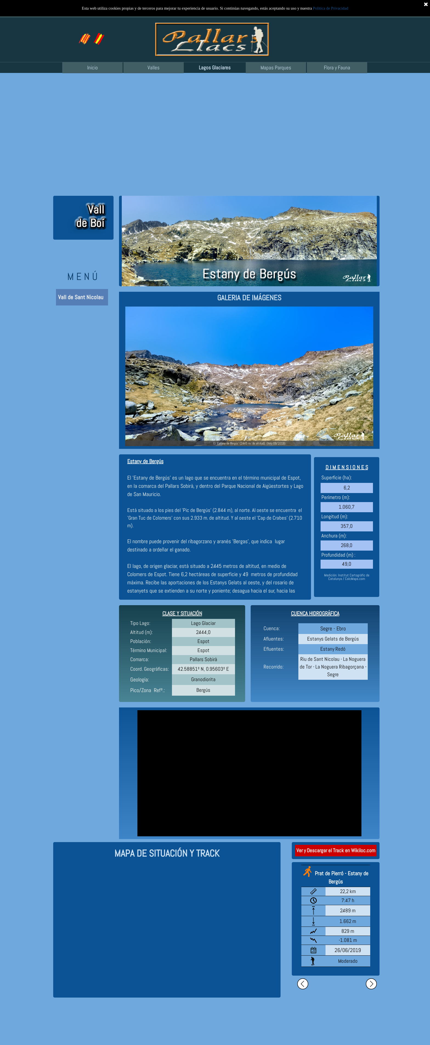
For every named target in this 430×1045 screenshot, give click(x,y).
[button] (98, 35)
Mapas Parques (276, 67)
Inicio (92, 67)
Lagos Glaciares (215, 67)
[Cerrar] (426, 4)
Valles (154, 67)
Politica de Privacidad (330, 8)
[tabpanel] (249, 297)
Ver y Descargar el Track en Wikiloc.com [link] (335, 850)
